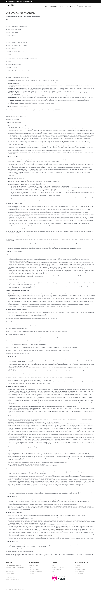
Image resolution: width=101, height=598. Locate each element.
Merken (62, 5)
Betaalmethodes (33, 567)
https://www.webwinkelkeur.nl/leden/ (59, 531)
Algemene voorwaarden (58, 569)
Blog (67, 6)
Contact (31, 569)
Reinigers (77, 567)
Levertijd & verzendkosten (35, 573)
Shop (46, 5)
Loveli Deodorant (79, 573)
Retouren (31, 575)
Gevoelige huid (79, 575)
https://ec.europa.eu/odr (47, 537)
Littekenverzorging (80, 571)
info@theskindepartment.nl (13, 581)
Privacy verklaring (56, 571)
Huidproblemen (53, 5)
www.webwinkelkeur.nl (76, 529)
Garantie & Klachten (34, 571)
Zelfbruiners (78, 569)
